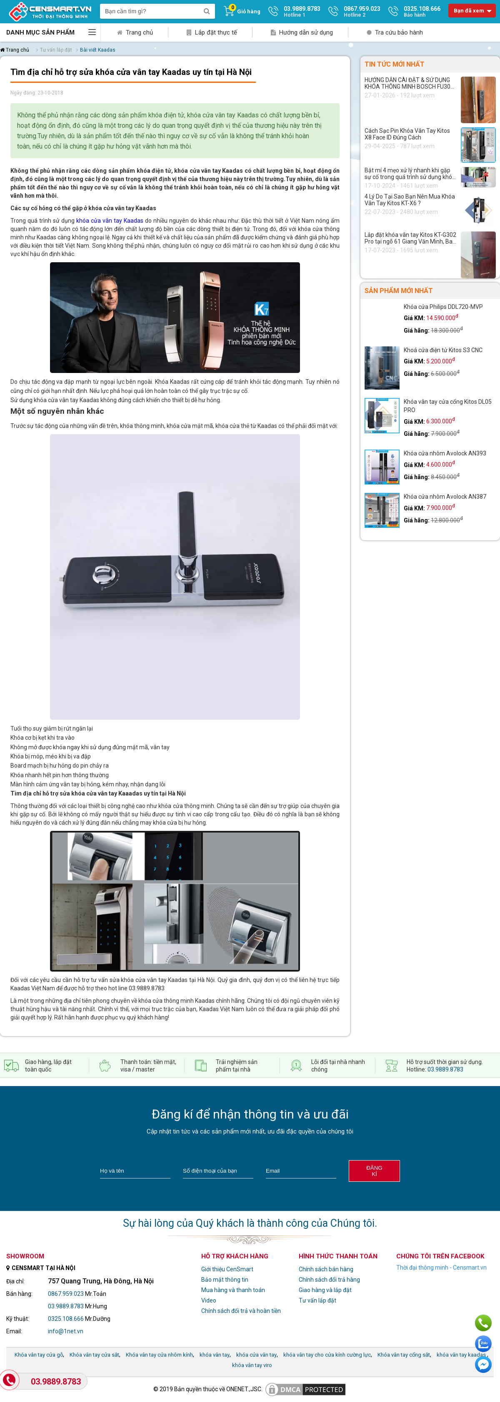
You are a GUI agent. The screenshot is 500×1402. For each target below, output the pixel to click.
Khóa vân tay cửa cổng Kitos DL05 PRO (448, 405)
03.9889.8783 (445, 1069)
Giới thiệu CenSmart (227, 1269)
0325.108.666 (66, 1318)
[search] (206, 11)
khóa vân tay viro (252, 1365)
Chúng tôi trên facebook (440, 1256)
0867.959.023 (66, 1293)
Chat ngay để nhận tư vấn (483, 1364)
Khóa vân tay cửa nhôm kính (159, 1355)
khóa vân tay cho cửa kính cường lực (327, 1355)
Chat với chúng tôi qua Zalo (483, 1343)
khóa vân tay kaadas (461, 1355)
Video (208, 1300)
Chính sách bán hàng (326, 1269)
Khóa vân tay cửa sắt (94, 1355)
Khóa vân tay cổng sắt (404, 1355)
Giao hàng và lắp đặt (325, 1290)
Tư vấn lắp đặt (317, 1300)
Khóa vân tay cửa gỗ (39, 1355)
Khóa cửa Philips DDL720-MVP (443, 306)
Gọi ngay (483, 1323)
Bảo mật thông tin (224, 1279)
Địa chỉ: (15, 1281)
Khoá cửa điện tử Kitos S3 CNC (443, 350)
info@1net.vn (65, 1331)
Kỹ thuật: (17, 1318)
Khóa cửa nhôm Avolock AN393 (445, 453)
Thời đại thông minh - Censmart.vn (441, 1267)
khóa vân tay (215, 1355)
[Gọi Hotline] (10, 1380)
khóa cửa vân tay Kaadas (109, 220)
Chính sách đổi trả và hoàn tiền (241, 1311)
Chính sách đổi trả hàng (329, 1279)
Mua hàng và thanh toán (233, 1290)
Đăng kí (374, 1171)
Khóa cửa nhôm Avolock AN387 (445, 496)
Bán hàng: (19, 1293)
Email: (14, 1331)
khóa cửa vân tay (256, 1355)
